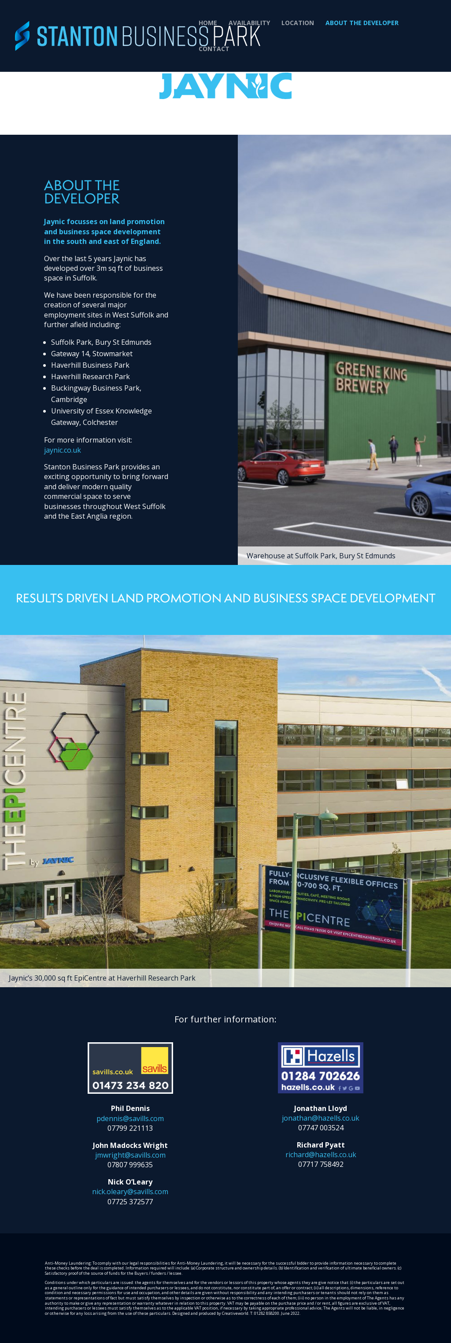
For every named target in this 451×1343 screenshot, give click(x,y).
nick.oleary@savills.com (130, 1191)
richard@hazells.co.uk (320, 1154)
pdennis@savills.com (130, 1118)
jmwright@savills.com (130, 1155)
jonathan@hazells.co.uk (320, 1118)
